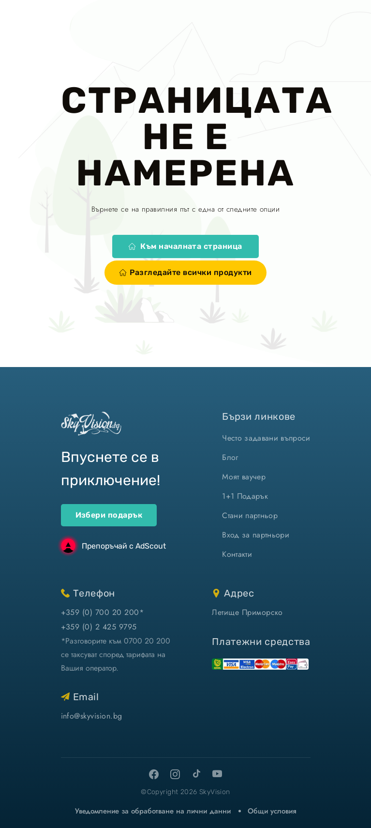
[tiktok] (196, 773)
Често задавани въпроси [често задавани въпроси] (266, 438)
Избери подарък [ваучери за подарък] (109, 515)
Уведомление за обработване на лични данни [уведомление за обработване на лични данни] (153, 811)
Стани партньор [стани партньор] (249, 515)
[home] (91, 423)
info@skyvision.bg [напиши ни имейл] (91, 715)
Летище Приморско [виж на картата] (247, 612)
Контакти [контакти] (237, 554)
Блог (230, 457)
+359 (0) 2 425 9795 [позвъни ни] (99, 626)
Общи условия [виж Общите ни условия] (272, 811)
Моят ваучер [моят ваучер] (244, 476)
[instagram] (175, 774)
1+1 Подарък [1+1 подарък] (245, 496)
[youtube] (217, 774)
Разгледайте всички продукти (185, 272)
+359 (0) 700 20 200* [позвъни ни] (102, 612)
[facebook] (154, 774)
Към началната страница (185, 246)
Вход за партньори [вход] (255, 534)
